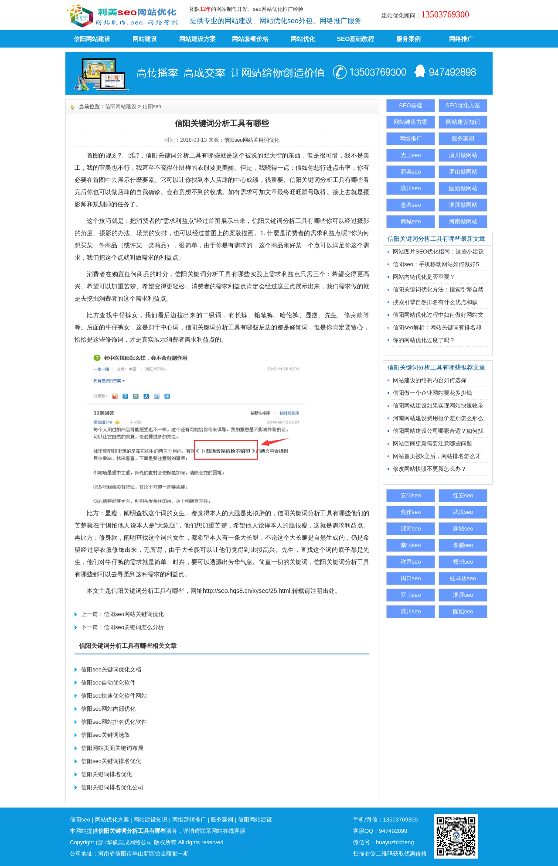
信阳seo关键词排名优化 (111, 761)
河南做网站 (463, 221)
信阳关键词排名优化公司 (112, 787)
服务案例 (408, 38)
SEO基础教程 (355, 38)
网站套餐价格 (250, 38)
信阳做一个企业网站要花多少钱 (432, 393)
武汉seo (463, 512)
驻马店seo (463, 578)
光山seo (411, 155)
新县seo (411, 171)
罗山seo (411, 595)
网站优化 (303, 38)
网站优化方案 (112, 819)
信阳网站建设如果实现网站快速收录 (438, 405)
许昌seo (411, 561)
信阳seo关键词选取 (105, 735)
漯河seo (411, 528)
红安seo (463, 495)
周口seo (411, 578)
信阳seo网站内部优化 (108, 708)
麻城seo (463, 528)
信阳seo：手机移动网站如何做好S (436, 264)
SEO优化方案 (463, 105)
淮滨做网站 (463, 205)
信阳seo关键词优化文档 (111, 669)
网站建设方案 (197, 38)
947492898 (393, 831)
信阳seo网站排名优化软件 (114, 722)
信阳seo (152, 106)
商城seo (411, 221)
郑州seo (463, 561)
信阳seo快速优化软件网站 (114, 695)
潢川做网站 (463, 155)
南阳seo (411, 545)
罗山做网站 (463, 171)
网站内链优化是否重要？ (424, 277)
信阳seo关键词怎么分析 (134, 627)
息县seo (411, 205)
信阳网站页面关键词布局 (112, 748)
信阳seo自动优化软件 (108, 682)
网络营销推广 (189, 819)
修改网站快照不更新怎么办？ (429, 469)
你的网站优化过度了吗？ (424, 340)
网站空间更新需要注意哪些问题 (432, 443)
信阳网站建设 (92, 38)
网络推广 (461, 38)
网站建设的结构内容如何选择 (429, 380)
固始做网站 (463, 188)
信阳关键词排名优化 (106, 774)
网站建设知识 (463, 122)
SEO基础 (410, 105)
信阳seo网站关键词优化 (251, 140)
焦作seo (411, 512)
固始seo (463, 611)
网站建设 (145, 38)
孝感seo (463, 545)
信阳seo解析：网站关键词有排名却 (437, 327)
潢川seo (411, 188)
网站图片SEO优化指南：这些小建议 (438, 251)
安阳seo (411, 495)
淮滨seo (463, 595)
